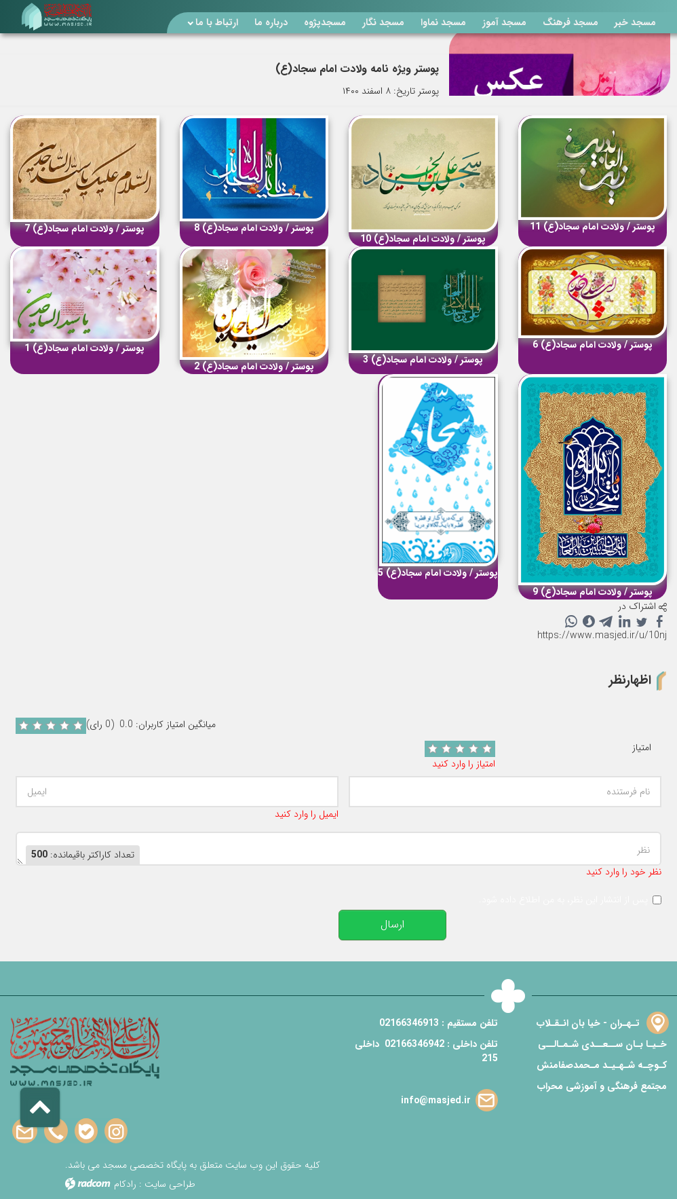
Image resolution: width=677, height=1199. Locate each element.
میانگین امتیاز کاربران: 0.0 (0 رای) (151, 725)
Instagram (116, 1131)
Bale (86, 1131)
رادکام (125, 1184)
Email (24, 1131)
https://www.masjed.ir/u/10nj (602, 635)
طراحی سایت (169, 1184)
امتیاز (641, 748)
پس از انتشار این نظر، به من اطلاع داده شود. (563, 900)
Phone (56, 1131)
